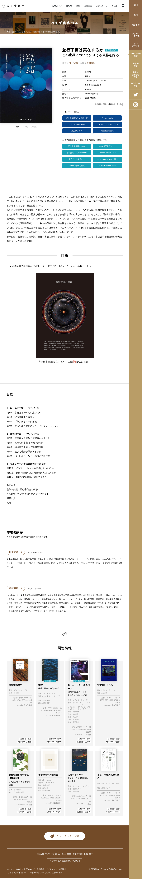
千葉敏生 (46, 702)
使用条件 (62, 870)
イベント (10, 870)
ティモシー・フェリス (81, 787)
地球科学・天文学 (24, 743)
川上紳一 (76, 718)
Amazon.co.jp (107, 118)
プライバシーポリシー (17, 874)
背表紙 (25, 127)
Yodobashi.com (107, 131)
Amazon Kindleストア (107, 153)
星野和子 (46, 792)
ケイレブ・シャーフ (80, 701)
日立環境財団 (19, 794)
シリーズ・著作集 (136, 35)
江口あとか (106, 789)
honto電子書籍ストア (107, 147)
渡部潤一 (76, 716)
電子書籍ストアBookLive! (77, 153)
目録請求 (40, 870)
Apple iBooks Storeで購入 (107, 160)
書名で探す (136, 64)
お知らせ (19, 870)
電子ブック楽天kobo (77, 160)
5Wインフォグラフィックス (84, 709)
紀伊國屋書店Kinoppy (77, 147)
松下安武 (73, 63)
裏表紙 (33, 127)
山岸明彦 (76, 721)
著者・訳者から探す (136, 74)
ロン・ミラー (86, 705)
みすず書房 (11, 32)
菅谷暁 (16, 694)
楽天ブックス (77, 131)
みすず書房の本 (64, 23)
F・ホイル (47, 781)
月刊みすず (30, 870)
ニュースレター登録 (65, 837)
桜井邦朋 (46, 787)
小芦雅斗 (76, 723)
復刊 (136, 15)
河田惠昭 (46, 704)
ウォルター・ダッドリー (51, 698)
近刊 (136, 5)
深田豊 (45, 789)
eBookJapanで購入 (77, 167)
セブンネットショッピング (107, 125)
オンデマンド (136, 44)
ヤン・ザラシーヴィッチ (110, 786)
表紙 (17, 127)
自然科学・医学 (25, 740)
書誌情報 (36, 32)
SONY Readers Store (107, 167)
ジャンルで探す (135, 54)
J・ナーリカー (48, 784)
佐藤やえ (76, 713)
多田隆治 (17, 791)
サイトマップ (51, 870)
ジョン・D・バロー (109, 691)
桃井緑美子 (77, 790)
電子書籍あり (111, 50)
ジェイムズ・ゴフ (50, 694)
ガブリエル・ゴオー (21, 691)
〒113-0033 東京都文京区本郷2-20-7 (77, 855)
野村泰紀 (91, 63)
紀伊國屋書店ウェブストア (76, 118)
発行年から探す (135, 84)
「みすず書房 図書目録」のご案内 (64, 862)
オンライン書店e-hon (77, 125)
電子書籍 (136, 25)
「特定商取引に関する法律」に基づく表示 (45, 874)
